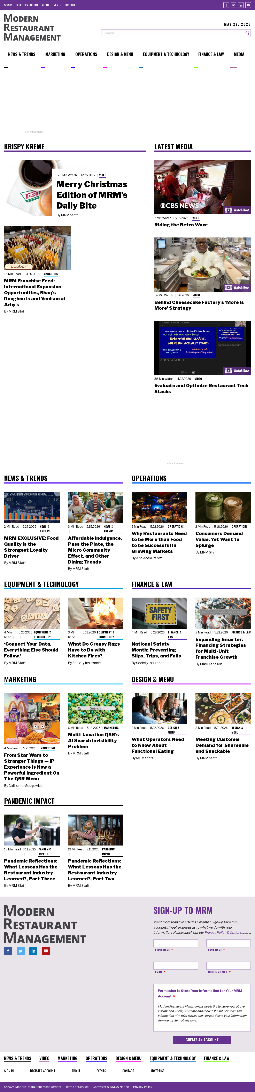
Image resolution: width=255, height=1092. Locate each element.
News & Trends (45, 528)
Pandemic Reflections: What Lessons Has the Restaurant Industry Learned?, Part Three (30, 869)
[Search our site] (172, 33)
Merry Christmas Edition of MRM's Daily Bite (92, 195)
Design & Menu (173, 729)
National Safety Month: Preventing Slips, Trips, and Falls (156, 650)
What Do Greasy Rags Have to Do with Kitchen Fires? (94, 650)
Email (158, 972)
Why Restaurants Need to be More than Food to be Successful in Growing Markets (159, 542)
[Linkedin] (241, 5)
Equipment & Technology (42, 634)
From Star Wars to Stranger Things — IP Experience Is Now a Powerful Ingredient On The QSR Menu (31, 767)
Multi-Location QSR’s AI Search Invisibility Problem (93, 740)
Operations (176, 526)
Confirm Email (218, 972)
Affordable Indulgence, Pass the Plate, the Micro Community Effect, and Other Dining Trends (95, 550)
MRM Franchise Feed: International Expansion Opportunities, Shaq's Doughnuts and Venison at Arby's (35, 292)
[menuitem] (8, 5)
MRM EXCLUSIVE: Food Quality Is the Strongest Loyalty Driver (31, 547)
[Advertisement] (127, 101)
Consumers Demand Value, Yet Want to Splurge (219, 539)
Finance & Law (174, 634)
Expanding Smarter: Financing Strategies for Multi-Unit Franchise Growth (220, 648)
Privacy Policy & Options (223, 933)
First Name (162, 950)
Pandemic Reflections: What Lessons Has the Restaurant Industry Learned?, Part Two (94, 869)
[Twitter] (233, 5)
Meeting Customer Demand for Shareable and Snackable (222, 745)
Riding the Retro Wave (181, 225)
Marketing (51, 274)
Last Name (215, 950)
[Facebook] (226, 5)
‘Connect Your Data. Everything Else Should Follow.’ (31, 650)
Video (102, 175)
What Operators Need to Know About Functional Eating (158, 745)
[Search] (247, 33)
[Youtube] (248, 5)
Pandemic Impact (44, 851)
